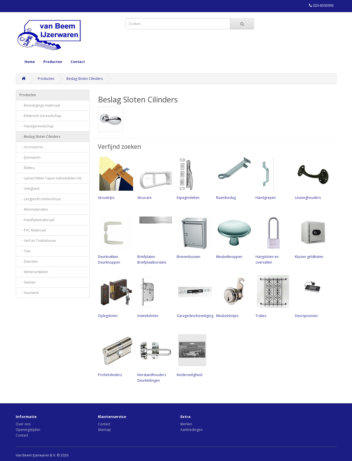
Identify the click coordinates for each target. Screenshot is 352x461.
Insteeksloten (154, 296)
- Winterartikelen (33, 271)
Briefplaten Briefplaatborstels (154, 240)
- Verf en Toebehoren (37, 240)
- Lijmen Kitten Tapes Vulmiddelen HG (50, 178)
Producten (52, 61)
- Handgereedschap (36, 126)
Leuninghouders (312, 178)
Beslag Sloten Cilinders (84, 78)
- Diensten (28, 261)
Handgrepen (272, 178)
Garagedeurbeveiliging (195, 296)
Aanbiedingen (191, 429)
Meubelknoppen (233, 237)
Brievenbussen (193, 237)
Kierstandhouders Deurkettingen (154, 358)
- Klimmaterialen (33, 209)
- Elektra (27, 167)
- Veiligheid (29, 188)
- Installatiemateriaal (36, 219)
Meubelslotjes (233, 296)
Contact (78, 61)
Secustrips (115, 178)
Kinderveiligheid (193, 355)
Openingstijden (28, 429)
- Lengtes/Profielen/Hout (40, 199)
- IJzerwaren (30, 157)
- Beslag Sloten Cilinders (39, 136)
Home (29, 61)
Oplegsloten (115, 296)
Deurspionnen (312, 296)
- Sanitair (27, 282)
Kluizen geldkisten (312, 237)
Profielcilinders (115, 355)
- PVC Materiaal (32, 230)
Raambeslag (233, 178)
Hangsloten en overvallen (272, 240)
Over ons (23, 424)
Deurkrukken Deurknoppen (115, 240)
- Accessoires (31, 147)
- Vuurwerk (29, 292)
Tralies (272, 296)
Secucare (154, 178)
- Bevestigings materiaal (39, 105)
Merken (186, 424)
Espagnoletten (193, 178)
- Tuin (25, 251)
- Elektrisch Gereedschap (40, 115)
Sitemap (104, 429)
